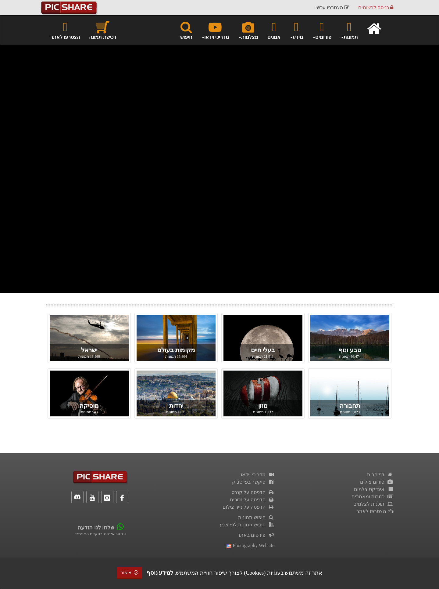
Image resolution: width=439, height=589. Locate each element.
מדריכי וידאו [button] (215, 30)
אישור (129, 572)
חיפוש (186, 30)
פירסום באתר (255, 535)
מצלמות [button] (248, 30)
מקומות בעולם (176, 350)
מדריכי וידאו (257, 474)
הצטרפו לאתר (65, 30)
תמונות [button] (349, 30)
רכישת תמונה (102, 30)
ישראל (89, 350)
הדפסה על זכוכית (252, 499)
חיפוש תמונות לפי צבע (247, 524)
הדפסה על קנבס (252, 492)
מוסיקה (89, 405)
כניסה (375, 7)
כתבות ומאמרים (372, 496)
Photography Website (250, 545)
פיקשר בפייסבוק (253, 482)
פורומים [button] (321, 30)
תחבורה (350, 405)
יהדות (176, 405)
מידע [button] (296, 30)
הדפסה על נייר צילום (248, 507)
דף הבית (380, 474)
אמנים (273, 30)
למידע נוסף (160, 573)
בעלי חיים (263, 350)
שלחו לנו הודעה (95, 528)
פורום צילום (376, 482)
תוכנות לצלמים (373, 504)
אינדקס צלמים (373, 489)
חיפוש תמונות (256, 517)
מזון (263, 405)
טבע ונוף (350, 350)
